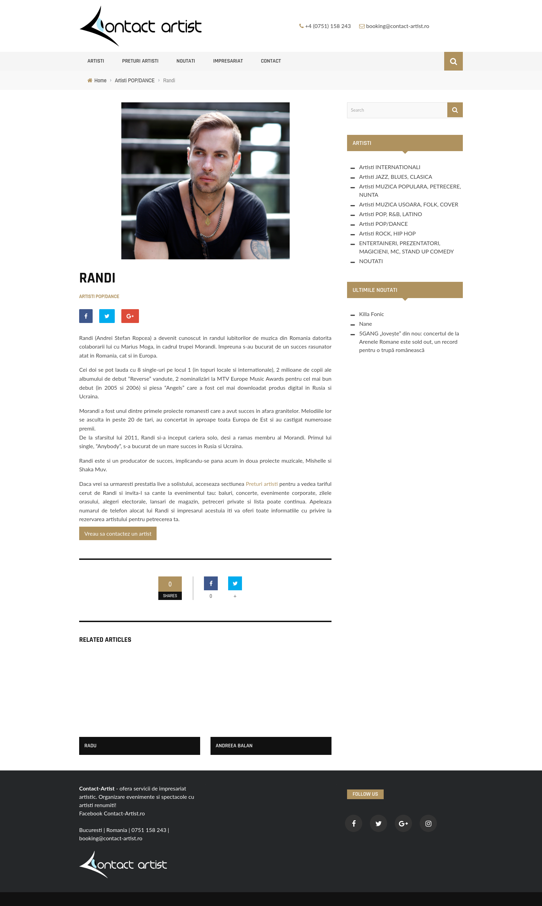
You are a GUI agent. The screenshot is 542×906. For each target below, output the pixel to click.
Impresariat (228, 61)
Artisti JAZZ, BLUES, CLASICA (395, 176)
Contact (271, 61)
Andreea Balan (234, 745)
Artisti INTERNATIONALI (389, 167)
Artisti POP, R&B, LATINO (390, 214)
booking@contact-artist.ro (397, 25)
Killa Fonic (371, 314)
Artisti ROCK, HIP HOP (387, 233)
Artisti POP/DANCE (99, 296)
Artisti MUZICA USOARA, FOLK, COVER (408, 204)
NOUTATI (186, 61)
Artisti (95, 61)
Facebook (90, 813)
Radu (90, 745)
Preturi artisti (140, 61)
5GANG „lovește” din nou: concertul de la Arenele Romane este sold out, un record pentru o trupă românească (409, 341)
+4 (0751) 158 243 (328, 25)
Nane (365, 323)
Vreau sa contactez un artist (117, 533)
